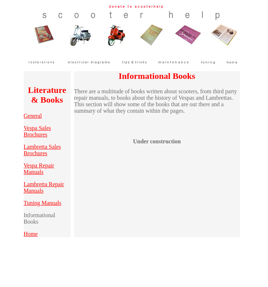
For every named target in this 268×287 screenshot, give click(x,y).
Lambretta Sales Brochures (42, 150)
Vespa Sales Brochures (37, 131)
